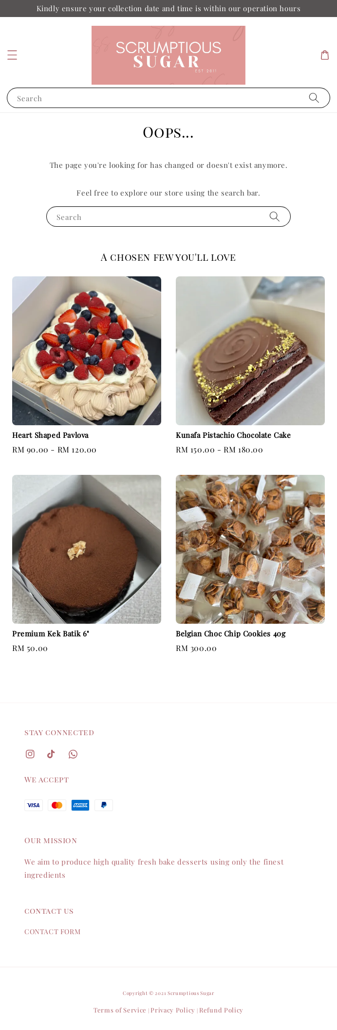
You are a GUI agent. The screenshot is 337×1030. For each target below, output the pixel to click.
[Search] (314, 97)
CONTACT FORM (52, 931)
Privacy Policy (172, 1010)
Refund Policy (221, 1010)
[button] (12, 55)
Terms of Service (120, 1010)
